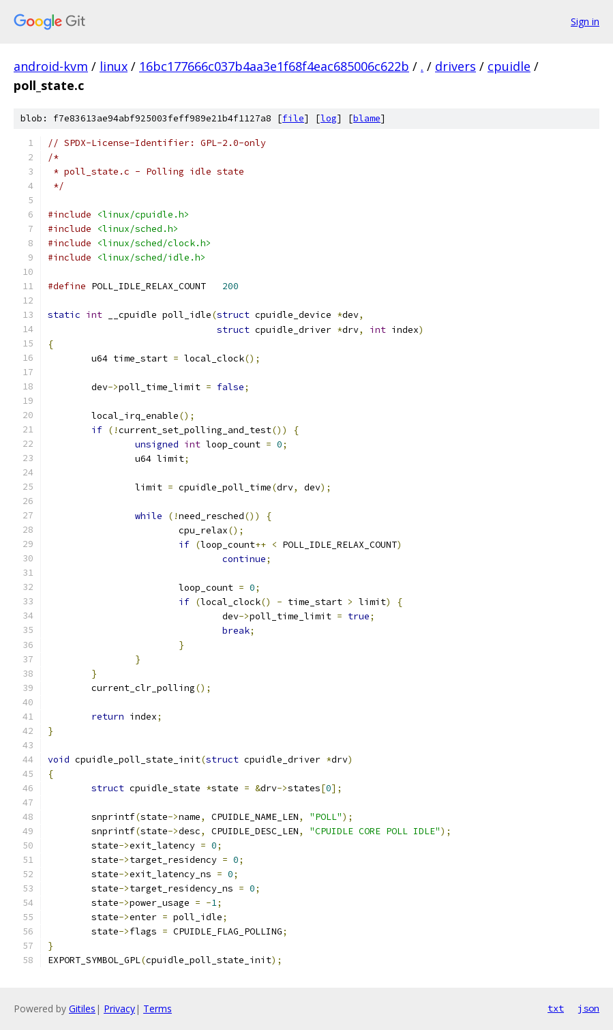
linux (114, 66)
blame (366, 118)
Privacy (119, 1008)
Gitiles (82, 1008)
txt (556, 1008)
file (293, 118)
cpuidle (509, 66)
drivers (455, 66)
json (588, 1008)
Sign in (585, 21)
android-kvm (51, 66)
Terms (157, 1008)
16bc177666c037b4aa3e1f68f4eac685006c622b (274, 66)
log (328, 118)
